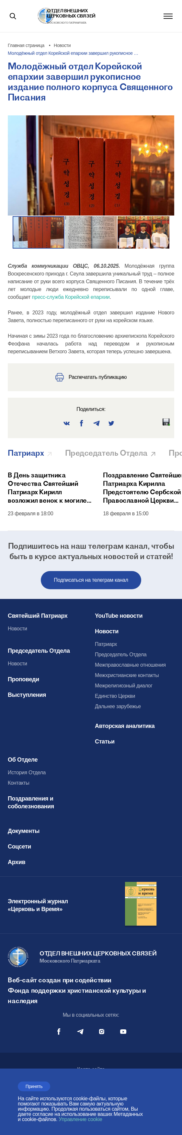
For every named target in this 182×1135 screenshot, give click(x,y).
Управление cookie (80, 1119)
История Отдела (27, 772)
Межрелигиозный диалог (124, 685)
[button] (91, 232)
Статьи (105, 741)
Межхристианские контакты (127, 675)
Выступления (27, 695)
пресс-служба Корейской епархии (70, 297)
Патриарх (106, 644)
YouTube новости (118, 616)
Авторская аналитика (124, 726)
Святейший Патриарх (37, 616)
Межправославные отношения (130, 665)
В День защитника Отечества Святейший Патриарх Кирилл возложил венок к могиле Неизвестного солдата (47, 488)
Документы (24, 831)
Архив (16, 862)
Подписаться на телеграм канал (91, 580)
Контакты (18, 783)
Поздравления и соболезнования (31, 802)
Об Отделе (23, 759)
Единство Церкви (115, 696)
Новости (17, 628)
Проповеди (23, 679)
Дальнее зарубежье (118, 706)
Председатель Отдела (39, 651)
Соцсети (19, 846)
